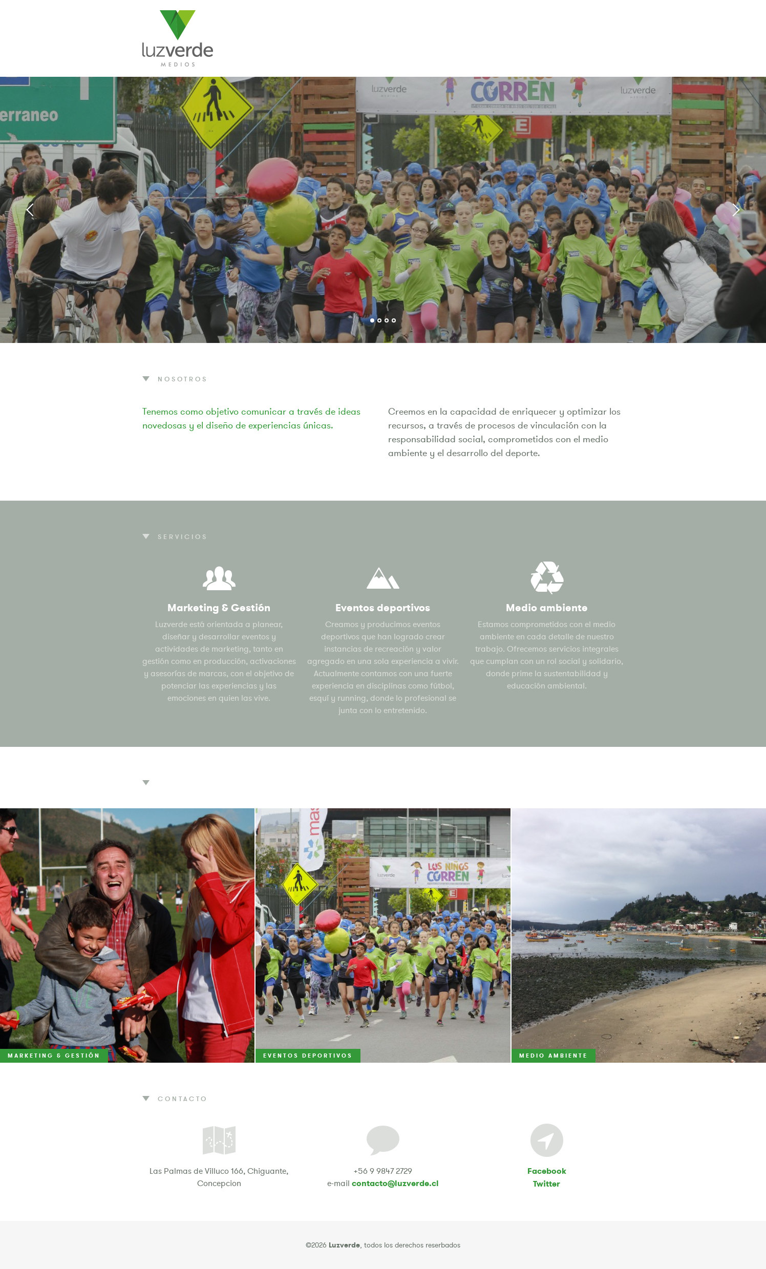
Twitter (546, 1183)
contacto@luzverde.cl (395, 1183)
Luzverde (177, 38)
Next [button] (735, 210)
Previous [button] (30, 210)
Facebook (546, 1171)
